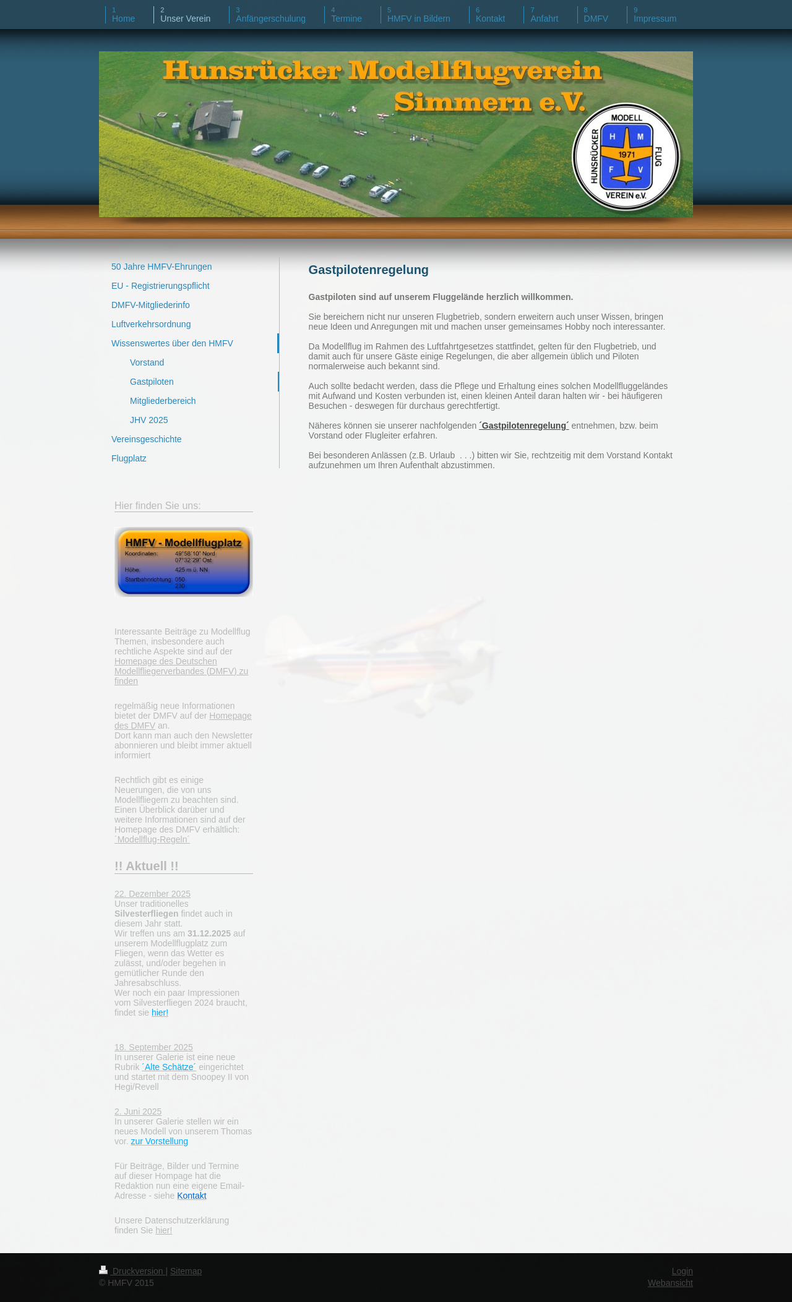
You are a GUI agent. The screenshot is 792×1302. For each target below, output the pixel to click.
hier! (163, 1230)
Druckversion (132, 1271)
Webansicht (670, 1283)
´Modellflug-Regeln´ (152, 839)
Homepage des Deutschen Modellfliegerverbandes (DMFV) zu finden (181, 671)
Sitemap (186, 1271)
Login (682, 1271)
